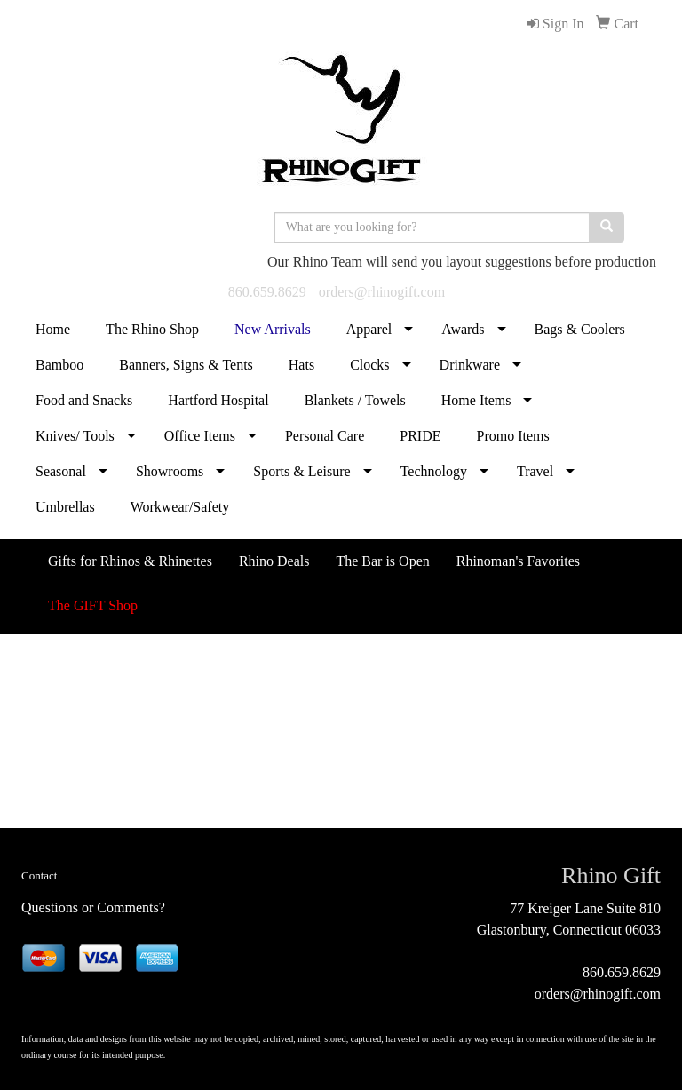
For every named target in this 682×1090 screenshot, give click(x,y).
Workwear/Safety (180, 506)
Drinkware (470, 364)
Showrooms (169, 471)
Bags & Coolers (580, 329)
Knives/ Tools (75, 435)
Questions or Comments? (93, 907)
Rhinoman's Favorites (518, 561)
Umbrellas (65, 506)
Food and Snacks (84, 400)
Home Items (476, 400)
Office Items (199, 435)
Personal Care (324, 435)
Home (53, 329)
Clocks (369, 364)
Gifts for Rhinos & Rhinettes (130, 561)
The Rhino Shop (152, 329)
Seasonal (61, 471)
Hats (301, 364)
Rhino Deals (274, 561)
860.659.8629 (267, 291)
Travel (535, 471)
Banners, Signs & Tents (186, 364)
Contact (39, 875)
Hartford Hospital (218, 400)
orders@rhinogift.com (382, 291)
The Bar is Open (382, 561)
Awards (462, 329)
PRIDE (420, 435)
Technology (433, 471)
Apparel (369, 329)
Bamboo (59, 364)
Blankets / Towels (355, 400)
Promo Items (512, 435)
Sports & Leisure (301, 471)
